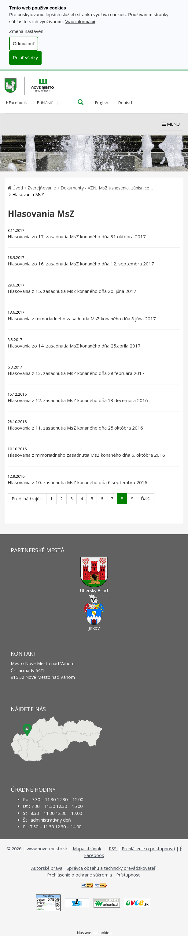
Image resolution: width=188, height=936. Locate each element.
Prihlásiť (44, 102)
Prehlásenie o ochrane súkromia (79, 875)
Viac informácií (80, 21)
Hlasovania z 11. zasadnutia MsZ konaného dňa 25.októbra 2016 (75, 428)
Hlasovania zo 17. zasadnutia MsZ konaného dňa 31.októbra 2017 (77, 236)
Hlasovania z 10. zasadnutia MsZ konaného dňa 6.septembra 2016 (77, 482)
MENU (171, 124)
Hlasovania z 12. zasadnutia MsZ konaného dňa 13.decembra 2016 (78, 400)
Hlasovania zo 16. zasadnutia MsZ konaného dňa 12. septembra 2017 (81, 264)
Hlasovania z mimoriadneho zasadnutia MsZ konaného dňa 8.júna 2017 (82, 318)
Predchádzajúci (27, 499)
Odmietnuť (24, 43)
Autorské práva (46, 868)
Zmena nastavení (27, 31)
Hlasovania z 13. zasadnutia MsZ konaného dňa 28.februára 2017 (76, 373)
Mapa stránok (87, 848)
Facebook (16, 102)
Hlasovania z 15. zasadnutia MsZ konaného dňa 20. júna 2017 (72, 291)
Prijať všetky (25, 57)
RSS (113, 848)
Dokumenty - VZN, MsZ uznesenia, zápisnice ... (107, 188)
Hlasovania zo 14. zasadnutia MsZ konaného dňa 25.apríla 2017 (74, 346)
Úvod (18, 188)
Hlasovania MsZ (28, 194)
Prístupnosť (128, 875)
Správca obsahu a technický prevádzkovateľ (111, 868)
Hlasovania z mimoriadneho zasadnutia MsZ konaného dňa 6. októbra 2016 (86, 455)
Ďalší (145, 499)
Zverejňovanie (42, 188)
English (101, 102)
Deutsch (126, 102)
